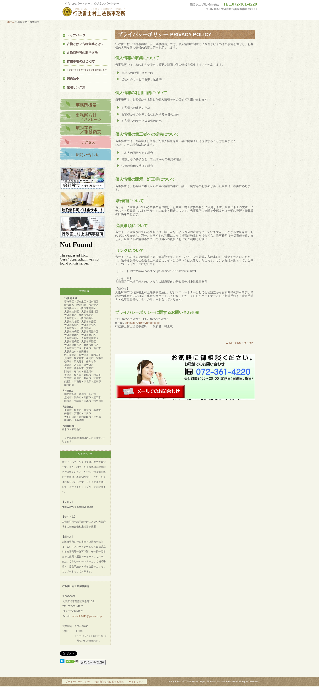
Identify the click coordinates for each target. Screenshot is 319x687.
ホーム (11, 21)
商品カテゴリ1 (85, 105)
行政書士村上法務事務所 (103, 12)
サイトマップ (136, 681)
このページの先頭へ (239, 343)
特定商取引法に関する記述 (109, 681)
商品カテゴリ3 (85, 130)
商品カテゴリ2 (85, 117)
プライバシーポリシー (77, 681)
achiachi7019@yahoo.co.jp (142, 322)
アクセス (85, 142)
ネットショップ (85, 154)
